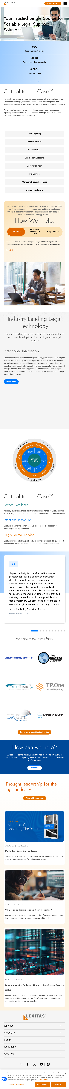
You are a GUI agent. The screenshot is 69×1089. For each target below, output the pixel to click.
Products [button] (33, 1033)
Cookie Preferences (16, 1084)
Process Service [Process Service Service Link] (34, 150)
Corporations (53, 232)
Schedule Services (53, 3)
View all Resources (34, 798)
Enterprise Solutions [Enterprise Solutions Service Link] (34, 190)
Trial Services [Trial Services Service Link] (34, 174)
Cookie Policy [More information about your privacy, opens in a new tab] (42, 1080)
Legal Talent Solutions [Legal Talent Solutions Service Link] (34, 158)
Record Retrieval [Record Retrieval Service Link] (34, 142)
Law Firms (16, 232)
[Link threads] (48, 1064)
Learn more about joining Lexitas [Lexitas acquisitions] (34, 732)
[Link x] (35, 1064)
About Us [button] (33, 1053)
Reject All (58, 1084)
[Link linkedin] (22, 1064)
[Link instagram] (42, 1064)
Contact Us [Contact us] (34, 768)
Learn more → (12, 250)
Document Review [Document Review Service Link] (34, 166)
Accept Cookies (42, 1084)
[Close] (65, 1073)
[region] (34, 1079)
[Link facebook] (28, 1064)
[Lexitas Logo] (34, 1017)
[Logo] (9, 3)
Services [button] (33, 1026)
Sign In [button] (33, 1040)
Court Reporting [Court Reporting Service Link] (34, 134)
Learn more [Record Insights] (11, 382)
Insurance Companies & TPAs (34, 231)
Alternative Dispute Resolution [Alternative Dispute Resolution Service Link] (34, 182)
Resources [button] (33, 1047)
